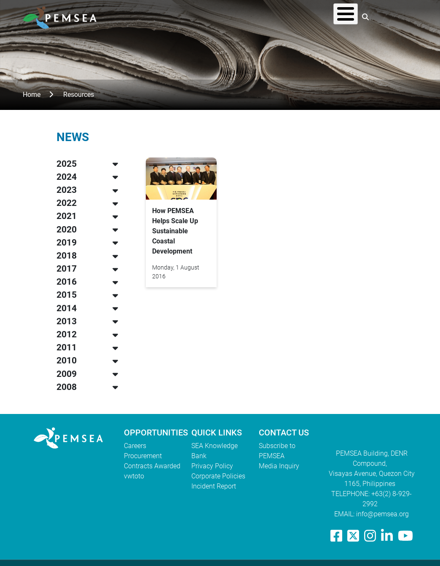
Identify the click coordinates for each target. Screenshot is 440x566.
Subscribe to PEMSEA (277, 451)
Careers (135, 446)
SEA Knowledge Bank (214, 451)
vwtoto (134, 476)
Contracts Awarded (152, 466)
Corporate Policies (218, 476)
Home (31, 95)
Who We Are (168, 17)
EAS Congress (327, 17)
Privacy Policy (212, 466)
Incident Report (213, 486)
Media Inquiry (279, 466)
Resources (274, 17)
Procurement (143, 456)
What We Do (222, 17)
